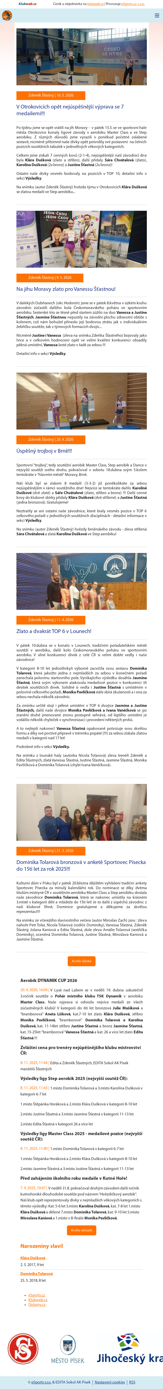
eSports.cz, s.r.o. (133, 4)
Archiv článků (82, 961)
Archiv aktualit (81, 1230)
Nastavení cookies (110, 1383)
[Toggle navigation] (157, 15)
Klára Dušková (32, 1258)
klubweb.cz (95, 4)
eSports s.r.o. (41, 1383)
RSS (132, 1383)
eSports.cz (36, 1295)
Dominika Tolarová (36, 1274)
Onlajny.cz (37, 1305)
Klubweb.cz (38, 1300)
